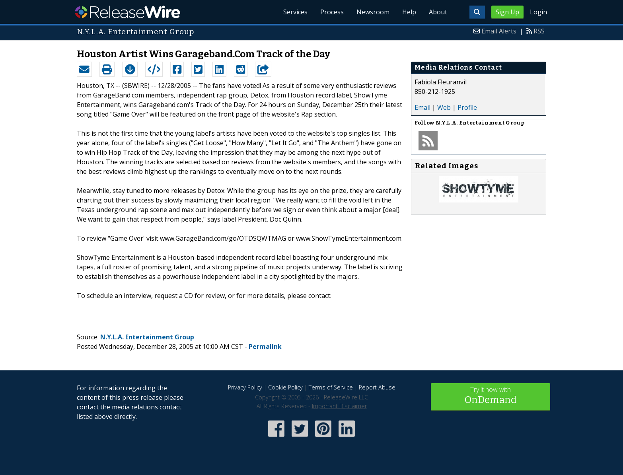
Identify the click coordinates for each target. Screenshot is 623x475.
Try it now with (490, 396)
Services (295, 12)
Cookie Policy (285, 387)
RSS (539, 31)
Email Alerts (498, 31)
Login (538, 12)
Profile (467, 107)
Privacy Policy (245, 387)
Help (409, 12)
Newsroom (372, 12)
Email (422, 107)
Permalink (265, 346)
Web (444, 107)
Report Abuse (377, 387)
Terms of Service (331, 387)
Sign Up (507, 12)
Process (332, 12)
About (438, 12)
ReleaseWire (127, 12)
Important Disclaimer (339, 406)
